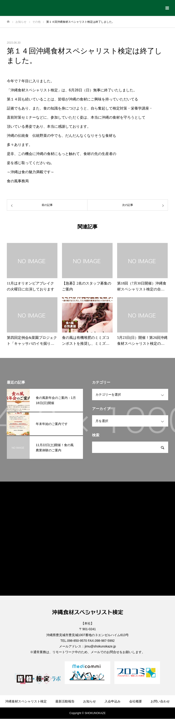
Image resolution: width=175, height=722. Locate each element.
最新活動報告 (65, 701)
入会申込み (113, 701)
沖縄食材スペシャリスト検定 (26, 701)
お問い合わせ (160, 701)
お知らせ (89, 701)
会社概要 (135, 701)
